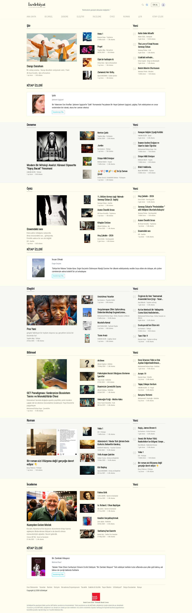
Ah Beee (100, 360)
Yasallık (84, 587)
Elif (28, 241)
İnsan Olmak (57, 259)
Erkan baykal (142, 61)
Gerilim (32, 241)
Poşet (99, 46)
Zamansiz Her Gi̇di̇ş (105, 72)
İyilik (54, 95)
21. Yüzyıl (151, 388)
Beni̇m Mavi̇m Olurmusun (148, 68)
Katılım (49, 587)
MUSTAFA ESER (102, 326)
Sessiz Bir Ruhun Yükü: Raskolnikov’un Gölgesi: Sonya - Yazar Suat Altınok (151, 441)
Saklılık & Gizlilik (94, 587)
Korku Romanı (150, 431)
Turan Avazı (102, 335)
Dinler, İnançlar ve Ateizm (121, 316)
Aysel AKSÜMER (102, 76)
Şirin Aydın (100, 522)
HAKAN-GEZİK (31, 172)
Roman (126, 16)
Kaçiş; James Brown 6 (147, 428)
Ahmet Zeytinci (102, 364)
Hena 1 (100, 34)
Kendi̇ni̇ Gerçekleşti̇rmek (107, 518)
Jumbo (100, 145)
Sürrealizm (109, 50)
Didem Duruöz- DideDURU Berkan (107, 178)
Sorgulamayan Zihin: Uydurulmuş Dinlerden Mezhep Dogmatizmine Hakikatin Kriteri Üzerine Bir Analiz (111, 312)
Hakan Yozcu (101, 458)
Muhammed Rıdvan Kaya (145, 149)
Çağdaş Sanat (111, 339)
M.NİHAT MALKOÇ (103, 448)
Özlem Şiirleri (113, 76)
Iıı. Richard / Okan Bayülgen (108, 505)
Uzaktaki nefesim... (146, 57)
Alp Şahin (100, 509)
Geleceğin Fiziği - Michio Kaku (109, 399)
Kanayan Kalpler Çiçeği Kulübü (150, 132)
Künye (139, 587)
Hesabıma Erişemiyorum (70, 587)
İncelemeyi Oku (58, 112)
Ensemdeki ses (35, 229)
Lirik (149, 50)
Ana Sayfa (31, 16)
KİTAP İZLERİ (157, 16)
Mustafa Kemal (103, 322)
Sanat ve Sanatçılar (42, 537)
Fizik (113, 403)
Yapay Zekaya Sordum (147, 384)
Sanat (149, 136)
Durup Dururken (35, 66)
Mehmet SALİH (102, 162)
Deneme (64, 16)
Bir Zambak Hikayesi (61, 558)
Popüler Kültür (110, 300)
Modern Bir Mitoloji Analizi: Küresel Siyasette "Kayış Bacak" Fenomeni (51, 167)
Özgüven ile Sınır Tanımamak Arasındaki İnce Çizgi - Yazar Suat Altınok (150, 299)
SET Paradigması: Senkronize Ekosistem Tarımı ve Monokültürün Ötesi (48, 394)
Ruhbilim (108, 380)
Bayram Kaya (101, 37)
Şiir (140, 16)
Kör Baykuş (102, 467)
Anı (109, 226)
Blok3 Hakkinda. (144, 167)
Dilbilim (110, 364)
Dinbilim (156, 366)
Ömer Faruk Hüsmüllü (104, 403)
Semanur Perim (142, 71)
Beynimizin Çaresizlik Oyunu (109, 386)
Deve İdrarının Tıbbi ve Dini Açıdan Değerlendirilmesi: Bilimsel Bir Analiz (149, 363)
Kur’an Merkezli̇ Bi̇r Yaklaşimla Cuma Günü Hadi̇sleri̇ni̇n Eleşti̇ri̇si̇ (150, 312)
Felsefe (149, 377)
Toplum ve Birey (151, 302)
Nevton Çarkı (102, 133)
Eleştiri (80, 16)
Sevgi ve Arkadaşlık (153, 61)
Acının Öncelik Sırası (105, 210)
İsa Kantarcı (101, 149)
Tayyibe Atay (101, 50)
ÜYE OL (155, 5)
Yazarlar (42, 587)
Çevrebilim (46, 408)
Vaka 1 (100, 428)
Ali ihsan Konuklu (32, 73)
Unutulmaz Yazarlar (105, 296)
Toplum (151, 170)
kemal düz (100, 534)
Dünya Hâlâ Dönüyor (105, 158)
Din (155, 149)
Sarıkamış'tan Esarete (106, 531)
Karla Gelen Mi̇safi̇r (146, 33)
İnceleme (97, 16)
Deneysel (149, 37)
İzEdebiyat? (117, 587)
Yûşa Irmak (100, 380)
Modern (150, 71)
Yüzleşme (109, 136)
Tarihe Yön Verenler (111, 534)
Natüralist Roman (151, 445)
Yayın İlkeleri (107, 587)
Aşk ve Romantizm (44, 73)
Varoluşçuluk (110, 239)
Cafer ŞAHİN (101, 496)
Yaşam (110, 162)
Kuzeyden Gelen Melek (39, 525)
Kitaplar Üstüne (103, 223)
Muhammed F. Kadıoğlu (145, 398)
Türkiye (39, 172)
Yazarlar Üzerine (115, 448)
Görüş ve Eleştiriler (113, 458)
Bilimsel (49, 16)
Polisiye (38, 468)
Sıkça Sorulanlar (129, 587)
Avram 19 (142, 373)
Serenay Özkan (142, 50)
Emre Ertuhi (100, 239)
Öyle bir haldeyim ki (105, 59)
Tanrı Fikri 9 (143, 336)
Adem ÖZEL (141, 37)
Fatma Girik (102, 492)
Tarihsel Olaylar (113, 326)
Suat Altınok (141, 302)
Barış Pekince (31, 468)
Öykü (112, 16)
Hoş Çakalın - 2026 (105, 235)
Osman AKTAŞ (31, 537)
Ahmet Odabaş (102, 226)
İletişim (57, 587)
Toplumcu (110, 37)
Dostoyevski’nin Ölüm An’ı (148, 325)
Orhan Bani (100, 63)
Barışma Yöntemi (145, 395)
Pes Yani (31, 329)
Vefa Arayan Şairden (105, 454)
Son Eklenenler (32, 587)
